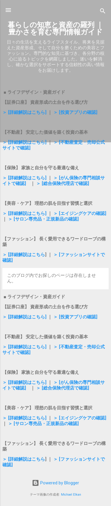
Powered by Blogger (55, 483)
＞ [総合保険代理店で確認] (62, 183)
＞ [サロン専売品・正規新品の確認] (43, 219)
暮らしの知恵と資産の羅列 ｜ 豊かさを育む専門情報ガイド (55, 28)
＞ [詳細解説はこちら (23, 254)
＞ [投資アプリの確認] (75, 112)
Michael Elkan (71, 495)
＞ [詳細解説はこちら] (24, 112)
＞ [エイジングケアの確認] (79, 213)
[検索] (102, 12)
